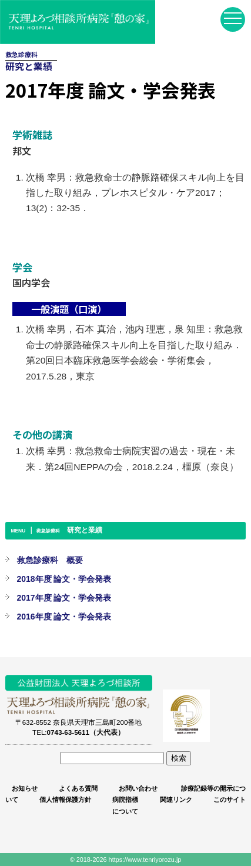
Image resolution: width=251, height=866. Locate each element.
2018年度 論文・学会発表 (64, 579)
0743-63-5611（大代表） (86, 732)
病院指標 (125, 799)
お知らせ (25, 788)
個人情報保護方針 (65, 799)
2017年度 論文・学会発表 (64, 597)
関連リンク (176, 799)
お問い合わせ (138, 788)
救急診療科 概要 (50, 560)
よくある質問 (78, 788)
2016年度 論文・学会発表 (64, 616)
